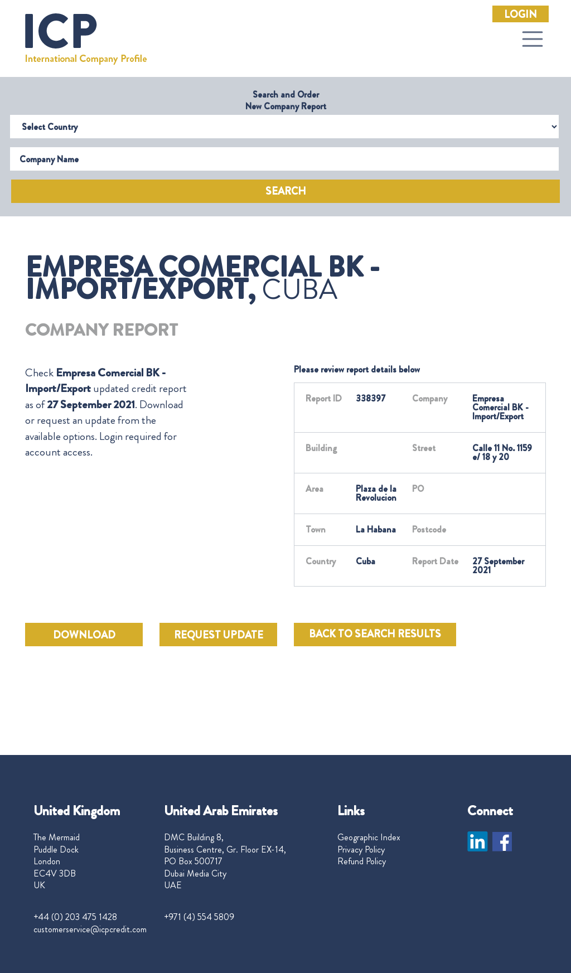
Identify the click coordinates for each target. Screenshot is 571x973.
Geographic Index (368, 837)
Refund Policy (361, 861)
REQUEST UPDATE (218, 635)
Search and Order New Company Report (285, 100)
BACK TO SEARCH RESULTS (375, 634)
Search (285, 191)
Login (520, 14)
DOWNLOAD (84, 635)
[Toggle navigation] (532, 39)
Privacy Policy (361, 850)
